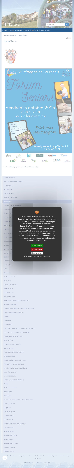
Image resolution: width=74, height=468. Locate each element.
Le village (4, 30)
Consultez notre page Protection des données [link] (37, 256)
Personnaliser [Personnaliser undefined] (37, 253)
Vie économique (40, 30)
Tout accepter (37, 246)
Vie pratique (11, 30)
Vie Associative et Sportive (29, 30)
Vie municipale (18, 30)
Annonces (47, 30)
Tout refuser (37, 249)
